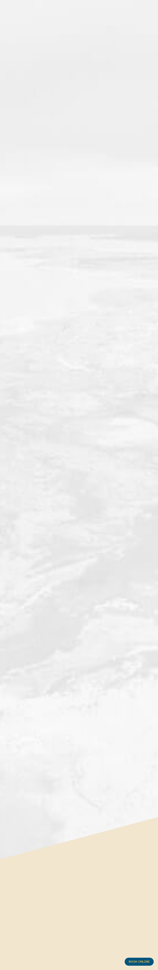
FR (141, 8)
